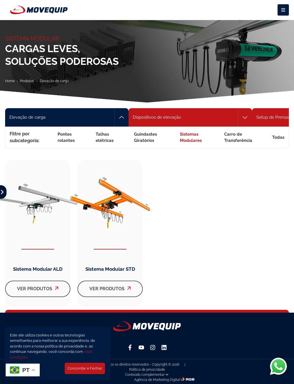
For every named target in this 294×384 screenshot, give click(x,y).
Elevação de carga (54, 81)
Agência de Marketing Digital (157, 380)
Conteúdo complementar (147, 375)
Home (10, 81)
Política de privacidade (147, 370)
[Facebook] (130, 347)
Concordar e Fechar (85, 368)
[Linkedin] (164, 347)
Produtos (27, 81)
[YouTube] (141, 347)
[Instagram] (153, 347)
